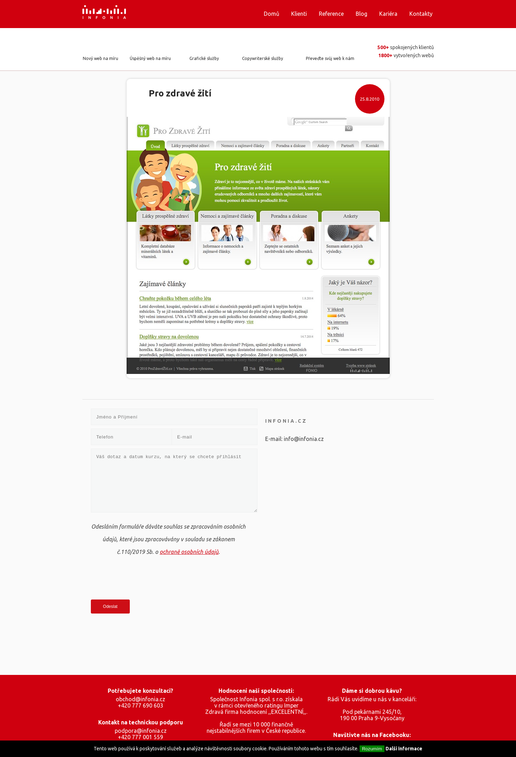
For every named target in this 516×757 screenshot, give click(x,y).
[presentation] (144, 578)
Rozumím (372, 748)
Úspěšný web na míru (150, 58)
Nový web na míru (100, 58)
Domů (271, 14)
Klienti (299, 14)
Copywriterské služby (262, 58)
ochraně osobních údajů (189, 552)
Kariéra (388, 14)
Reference (331, 14)
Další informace (404, 748)
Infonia (109, 14)
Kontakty (421, 14)
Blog (361, 14)
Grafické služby (204, 58)
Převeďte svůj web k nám (330, 58)
